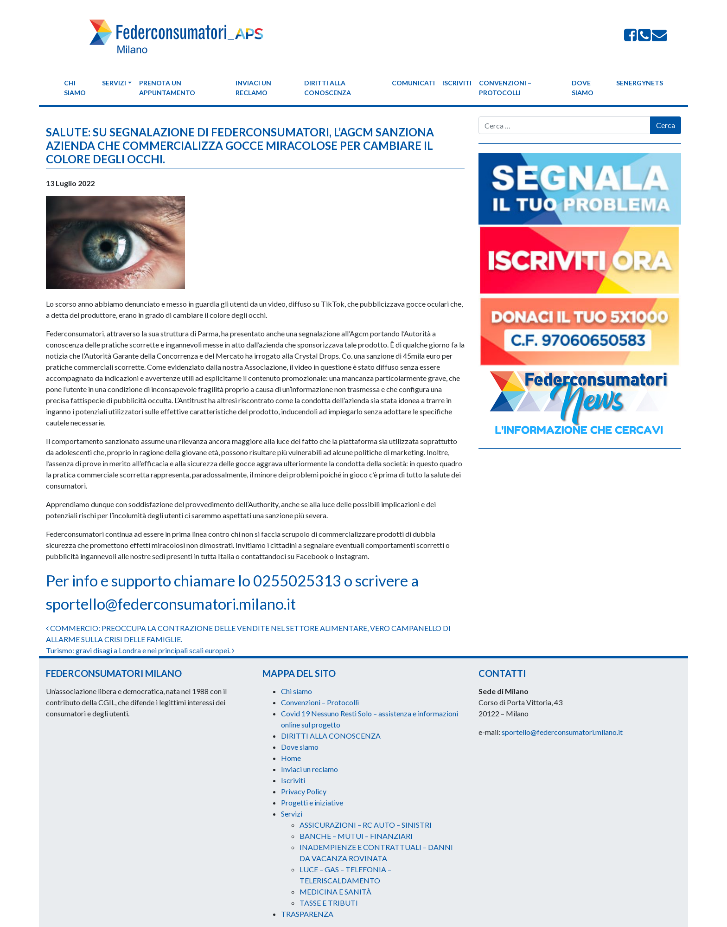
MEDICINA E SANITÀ (335, 891)
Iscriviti (457, 83)
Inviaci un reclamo (253, 88)
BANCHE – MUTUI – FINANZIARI (356, 835)
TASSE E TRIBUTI (329, 902)
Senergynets (639, 83)
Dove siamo (582, 88)
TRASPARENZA (307, 913)
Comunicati (413, 83)
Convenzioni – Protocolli (505, 88)
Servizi (114, 83)
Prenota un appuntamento (167, 88)
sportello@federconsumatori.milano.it (171, 606)
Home (291, 757)
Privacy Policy (303, 791)
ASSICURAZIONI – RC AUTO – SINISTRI (366, 824)
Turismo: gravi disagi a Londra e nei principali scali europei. (140, 650)
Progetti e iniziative (312, 802)
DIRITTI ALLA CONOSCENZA (327, 88)
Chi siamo (75, 88)
